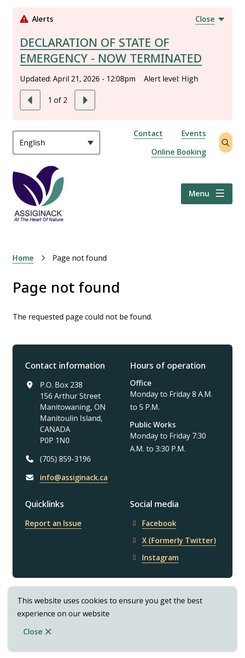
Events (193, 133)
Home (23, 258)
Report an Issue (53, 523)
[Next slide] (85, 100)
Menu (199, 193)
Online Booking (178, 152)
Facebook (153, 523)
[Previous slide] (30, 100)
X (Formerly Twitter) (173, 540)
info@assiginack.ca (74, 477)
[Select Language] (56, 143)
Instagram (154, 557)
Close (33, 632)
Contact (148, 133)
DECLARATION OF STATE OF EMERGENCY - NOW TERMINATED (111, 50)
